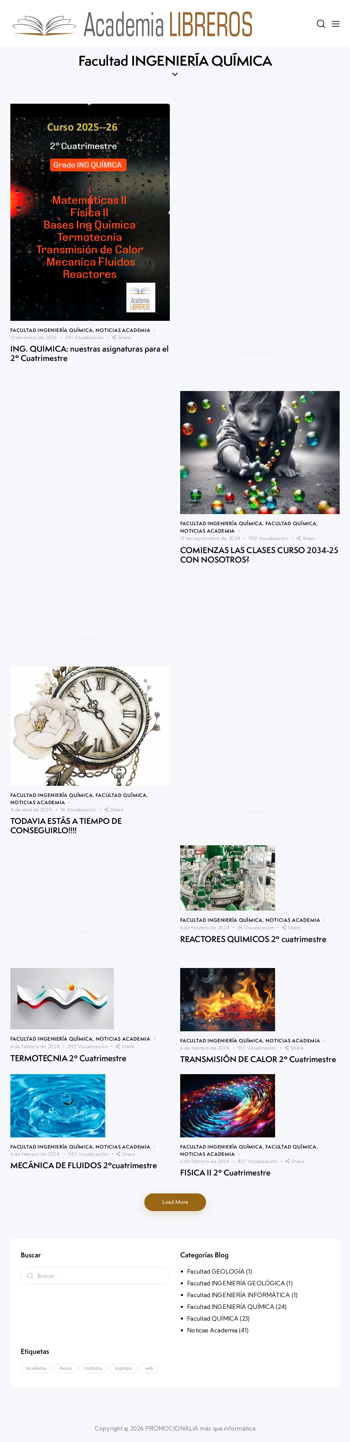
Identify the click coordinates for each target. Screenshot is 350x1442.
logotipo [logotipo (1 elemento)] (123, 1368)
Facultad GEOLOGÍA (216, 1271)
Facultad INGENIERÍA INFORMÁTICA (238, 1295)
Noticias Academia (123, 296)
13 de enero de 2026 (33, 302)
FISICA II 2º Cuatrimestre (225, 1193)
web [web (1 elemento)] (149, 1368)
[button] (336, 23)
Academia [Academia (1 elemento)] (36, 1368)
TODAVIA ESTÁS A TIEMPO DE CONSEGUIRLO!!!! (66, 817)
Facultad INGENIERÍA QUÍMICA (51, 296)
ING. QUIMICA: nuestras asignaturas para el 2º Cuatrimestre (89, 316)
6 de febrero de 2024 (205, 1180)
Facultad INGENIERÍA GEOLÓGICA (236, 1283)
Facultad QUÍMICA (121, 788)
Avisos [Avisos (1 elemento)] (65, 1368)
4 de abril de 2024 (31, 802)
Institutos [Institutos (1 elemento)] (93, 1368)
